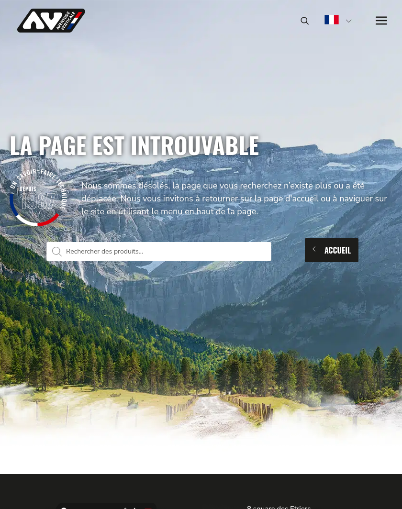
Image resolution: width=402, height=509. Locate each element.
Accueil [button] (332, 250)
